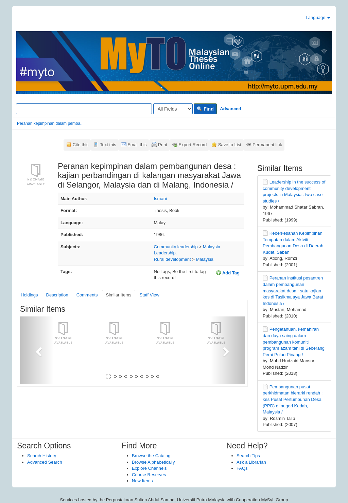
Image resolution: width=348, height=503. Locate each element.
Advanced (230, 108)
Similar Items (118, 294)
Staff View (149, 294)
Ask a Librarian (251, 462)
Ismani (160, 198)
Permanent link (267, 144)
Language (318, 17)
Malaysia (211, 246)
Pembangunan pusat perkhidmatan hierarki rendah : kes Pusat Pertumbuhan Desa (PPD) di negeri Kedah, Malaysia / (293, 399)
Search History (41, 455)
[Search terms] (84, 108)
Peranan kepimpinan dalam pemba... (50, 123)
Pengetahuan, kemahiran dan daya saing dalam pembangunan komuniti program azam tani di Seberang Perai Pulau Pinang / (294, 342)
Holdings (29, 294)
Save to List (229, 144)
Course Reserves (149, 474)
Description (57, 294)
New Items (142, 480)
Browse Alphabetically (153, 462)
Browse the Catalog (151, 455)
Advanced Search (44, 462)
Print (162, 144)
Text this (108, 144)
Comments (87, 294)
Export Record (192, 144)
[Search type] (173, 108)
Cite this (81, 144)
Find (205, 109)
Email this (136, 144)
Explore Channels (149, 468)
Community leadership (176, 246)
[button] (37, 350)
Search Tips (248, 455)
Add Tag (228, 272)
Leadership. (165, 252)
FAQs (242, 468)
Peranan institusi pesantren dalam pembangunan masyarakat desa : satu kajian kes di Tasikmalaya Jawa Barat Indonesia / (293, 290)
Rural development (172, 259)
